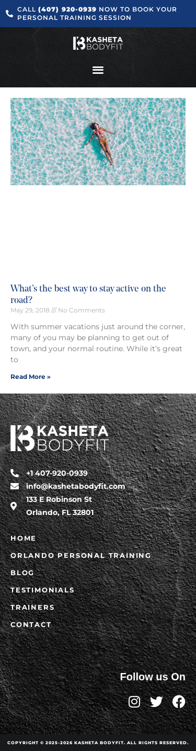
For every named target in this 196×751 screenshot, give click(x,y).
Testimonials (42, 590)
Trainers (32, 607)
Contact (31, 624)
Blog (22, 572)
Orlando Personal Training (81, 555)
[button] (98, 69)
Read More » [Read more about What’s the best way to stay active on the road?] (30, 376)
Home (23, 538)
